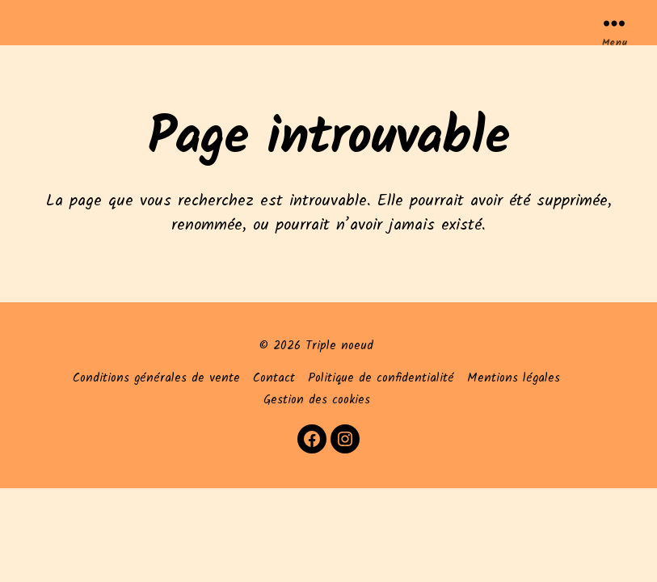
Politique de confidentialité (381, 378)
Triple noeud (339, 346)
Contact (274, 378)
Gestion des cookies (316, 400)
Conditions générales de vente (156, 378)
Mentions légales (513, 378)
